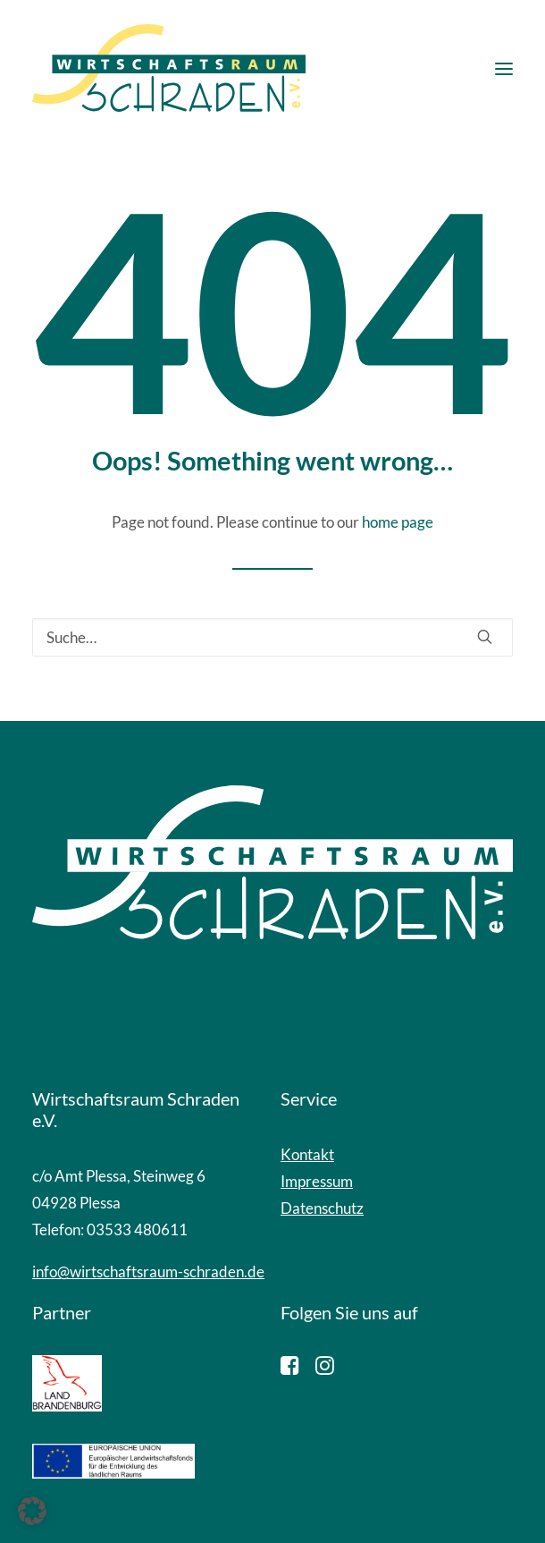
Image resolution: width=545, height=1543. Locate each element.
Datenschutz (322, 1208)
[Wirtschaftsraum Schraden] (169, 69)
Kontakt (307, 1154)
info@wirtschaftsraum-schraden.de (148, 1271)
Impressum (317, 1181)
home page (397, 522)
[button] (504, 69)
